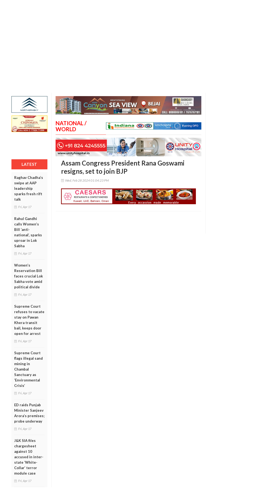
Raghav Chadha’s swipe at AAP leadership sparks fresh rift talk (28, 188)
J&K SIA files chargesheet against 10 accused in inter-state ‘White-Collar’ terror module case (28, 456)
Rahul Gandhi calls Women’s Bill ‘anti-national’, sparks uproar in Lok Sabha (28, 232)
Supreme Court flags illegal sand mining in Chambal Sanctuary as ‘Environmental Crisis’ (28, 369)
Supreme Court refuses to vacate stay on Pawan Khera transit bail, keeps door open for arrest (29, 320)
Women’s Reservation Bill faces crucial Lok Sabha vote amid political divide (28, 276)
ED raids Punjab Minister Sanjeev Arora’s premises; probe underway (29, 413)
